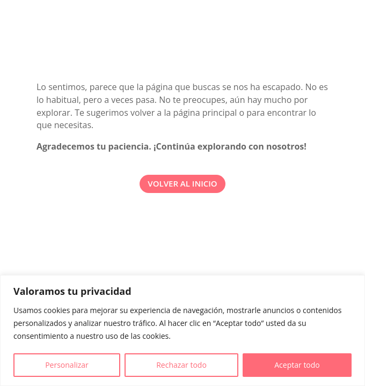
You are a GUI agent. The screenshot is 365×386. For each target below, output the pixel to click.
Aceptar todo (297, 365)
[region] (182, 330)
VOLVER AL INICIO (182, 183)
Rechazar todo (181, 365)
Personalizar (67, 365)
